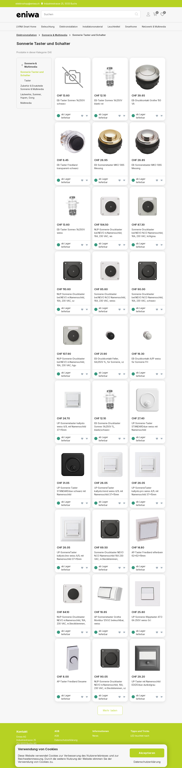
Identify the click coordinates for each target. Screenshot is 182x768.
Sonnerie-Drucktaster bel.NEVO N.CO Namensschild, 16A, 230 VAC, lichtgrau (147, 232)
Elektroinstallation (69, 26)
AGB (56, 735)
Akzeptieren (147, 753)
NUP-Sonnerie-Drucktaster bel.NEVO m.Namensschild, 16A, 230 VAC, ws (108, 232)
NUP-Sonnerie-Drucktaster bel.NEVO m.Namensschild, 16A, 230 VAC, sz (71, 297)
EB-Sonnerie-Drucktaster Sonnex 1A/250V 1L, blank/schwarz (107, 426)
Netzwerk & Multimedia (154, 26)
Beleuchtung (47, 26)
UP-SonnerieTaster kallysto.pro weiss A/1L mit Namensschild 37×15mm (145, 491)
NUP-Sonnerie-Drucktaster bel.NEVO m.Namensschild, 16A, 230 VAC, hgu (71, 362)
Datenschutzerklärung (65, 740)
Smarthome (131, 26)
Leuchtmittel (114, 26)
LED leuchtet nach (140, 735)
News (95, 735)
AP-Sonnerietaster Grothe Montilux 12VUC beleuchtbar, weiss (109, 620)
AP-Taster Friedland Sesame (71, 681)
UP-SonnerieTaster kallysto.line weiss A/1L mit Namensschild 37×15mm (70, 555)
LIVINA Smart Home (26, 26)
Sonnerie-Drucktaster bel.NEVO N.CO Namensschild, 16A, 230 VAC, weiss (110, 297)
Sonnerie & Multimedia (54, 35)
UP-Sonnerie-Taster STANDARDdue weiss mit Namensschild (145, 426)
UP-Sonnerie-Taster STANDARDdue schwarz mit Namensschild (71, 491)
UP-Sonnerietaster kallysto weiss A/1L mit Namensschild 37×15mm (71, 426)
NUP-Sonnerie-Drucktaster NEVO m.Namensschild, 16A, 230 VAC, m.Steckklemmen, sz (110, 684)
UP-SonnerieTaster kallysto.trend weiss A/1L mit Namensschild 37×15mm (108, 491)
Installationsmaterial (93, 26)
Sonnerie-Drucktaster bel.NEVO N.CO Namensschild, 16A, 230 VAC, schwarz (147, 297)
